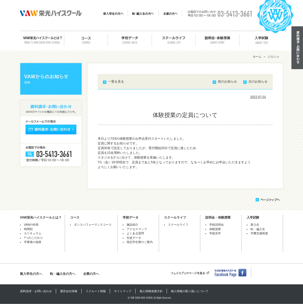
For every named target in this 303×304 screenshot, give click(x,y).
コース (75, 217)
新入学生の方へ (31, 274)
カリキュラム (32, 233)
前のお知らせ (227, 81)
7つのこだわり (33, 237)
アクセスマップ (137, 229)
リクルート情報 (96, 291)
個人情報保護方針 (151, 291)
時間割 (28, 229)
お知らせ (273, 56)
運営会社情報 (68, 291)
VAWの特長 (31, 224)
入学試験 (253, 217)
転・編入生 (258, 229)
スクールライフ (175, 217)
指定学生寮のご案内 (140, 242)
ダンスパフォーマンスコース (93, 224)
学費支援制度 (259, 233)
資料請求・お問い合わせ (36, 291)
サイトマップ (122, 291)
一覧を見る (116, 81)
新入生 (255, 224)
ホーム (257, 56)
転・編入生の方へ (62, 274)
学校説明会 (216, 224)
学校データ (130, 217)
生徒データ (134, 237)
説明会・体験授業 (218, 217)
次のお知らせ (258, 81)
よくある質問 (135, 233)
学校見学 (215, 233)
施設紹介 (132, 224)
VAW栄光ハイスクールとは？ (41, 217)
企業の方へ (91, 274)
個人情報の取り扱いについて (189, 291)
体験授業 (215, 229)
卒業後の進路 (32, 242)
